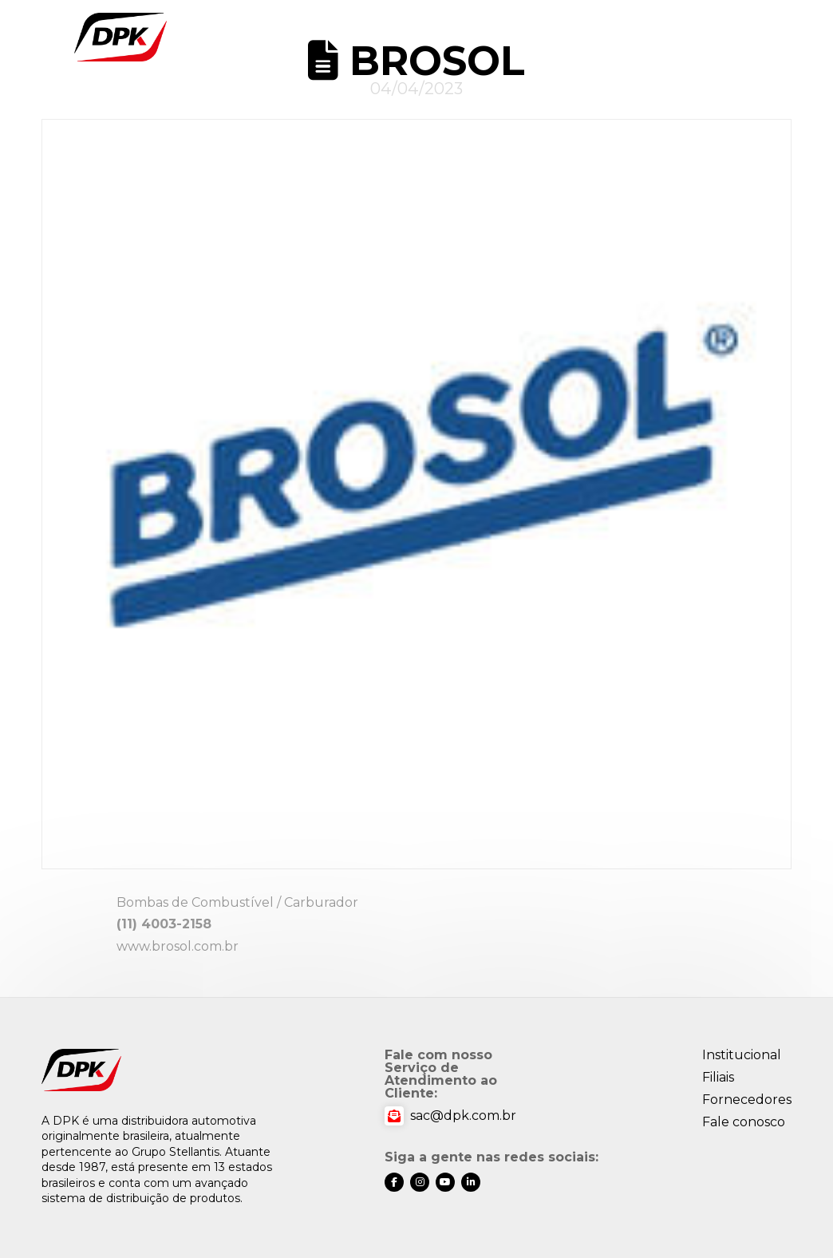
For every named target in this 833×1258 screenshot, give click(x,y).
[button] (759, 37)
